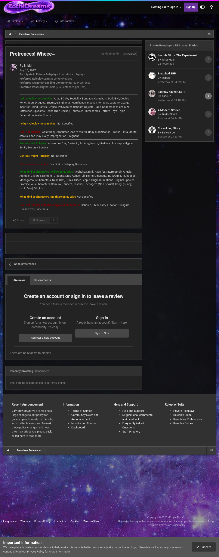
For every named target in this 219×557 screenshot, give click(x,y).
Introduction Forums (83, 423)
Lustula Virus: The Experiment (177, 55)
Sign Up (190, 7)
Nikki (28, 66)
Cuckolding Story (169, 128)
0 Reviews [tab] (18, 280)
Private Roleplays (184, 410)
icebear (166, 77)
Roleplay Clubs (182, 414)
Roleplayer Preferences (187, 419)
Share (18, 220)
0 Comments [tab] (42, 280)
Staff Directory (131, 431)
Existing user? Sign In (166, 7)
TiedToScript (169, 114)
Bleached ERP (167, 73)
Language (10, 521)
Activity (40, 21)
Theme (26, 521)
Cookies (75, 521)
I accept (203, 547)
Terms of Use (91, 521)
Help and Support (133, 410)
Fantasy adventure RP (172, 91)
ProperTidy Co (177, 517)
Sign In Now (102, 333)
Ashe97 (166, 96)
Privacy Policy (42, 521)
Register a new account (45, 337)
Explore (16, 21)
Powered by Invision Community (166, 525)
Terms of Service (81, 410)
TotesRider (168, 59)
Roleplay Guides (183, 423)
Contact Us (60, 521)
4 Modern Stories (169, 110)
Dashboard (78, 427)
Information (67, 21)
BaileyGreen (168, 132)
